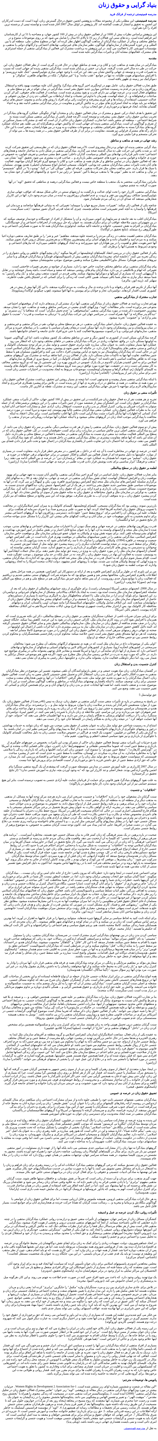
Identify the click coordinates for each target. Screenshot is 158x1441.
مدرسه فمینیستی (134, 1428)
